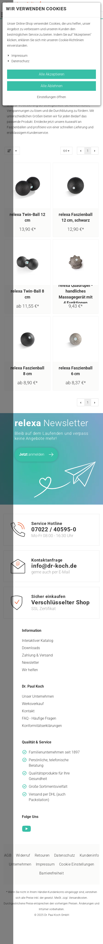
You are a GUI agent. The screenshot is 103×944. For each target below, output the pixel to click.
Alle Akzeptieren (51, 74)
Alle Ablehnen (52, 86)
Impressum (19, 55)
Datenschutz (20, 61)
